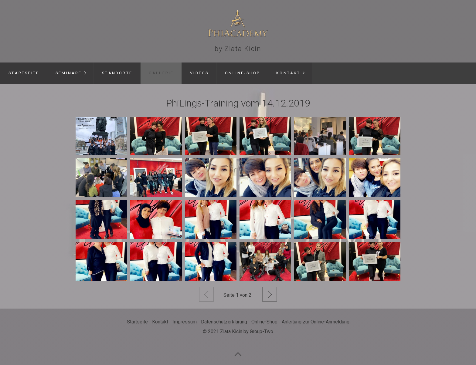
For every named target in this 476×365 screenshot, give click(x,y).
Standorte (117, 73)
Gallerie (161, 73)
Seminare (69, 73)
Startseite (23, 73)
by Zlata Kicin (238, 48)
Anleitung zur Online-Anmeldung (315, 322)
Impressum (184, 322)
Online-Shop (242, 73)
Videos (199, 73)
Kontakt (288, 73)
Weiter (269, 294)
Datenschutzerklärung (224, 322)
